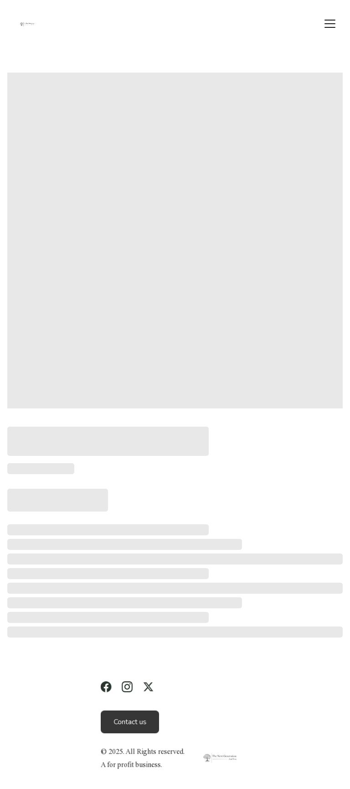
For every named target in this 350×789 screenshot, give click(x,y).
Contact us (130, 722)
